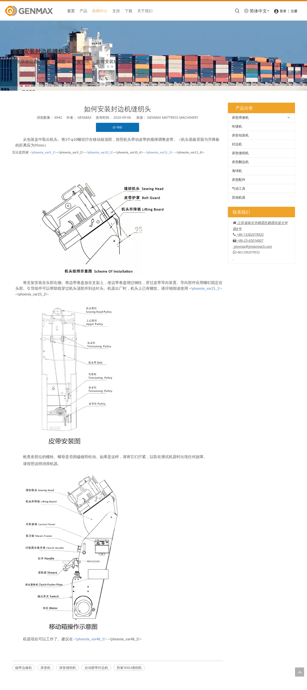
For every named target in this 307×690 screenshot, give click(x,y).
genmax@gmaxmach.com (253, 246)
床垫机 (46, 667)
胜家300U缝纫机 (129, 667)
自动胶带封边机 (96, 667)
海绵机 (237, 170)
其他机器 (238, 197)
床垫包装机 (240, 135)
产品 (83, 10)
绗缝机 (237, 126)
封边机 (237, 144)
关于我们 (145, 10)
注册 (294, 11)
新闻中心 (99, 10)
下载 (128, 10)
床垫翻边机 (240, 161)
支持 (116, 10)
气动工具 (238, 188)
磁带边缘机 (23, 667)
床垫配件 (238, 179)
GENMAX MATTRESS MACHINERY (172, 117)
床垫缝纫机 (67, 667)
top (299, 672)
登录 (283, 11)
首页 (71, 10)
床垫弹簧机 (240, 117)
